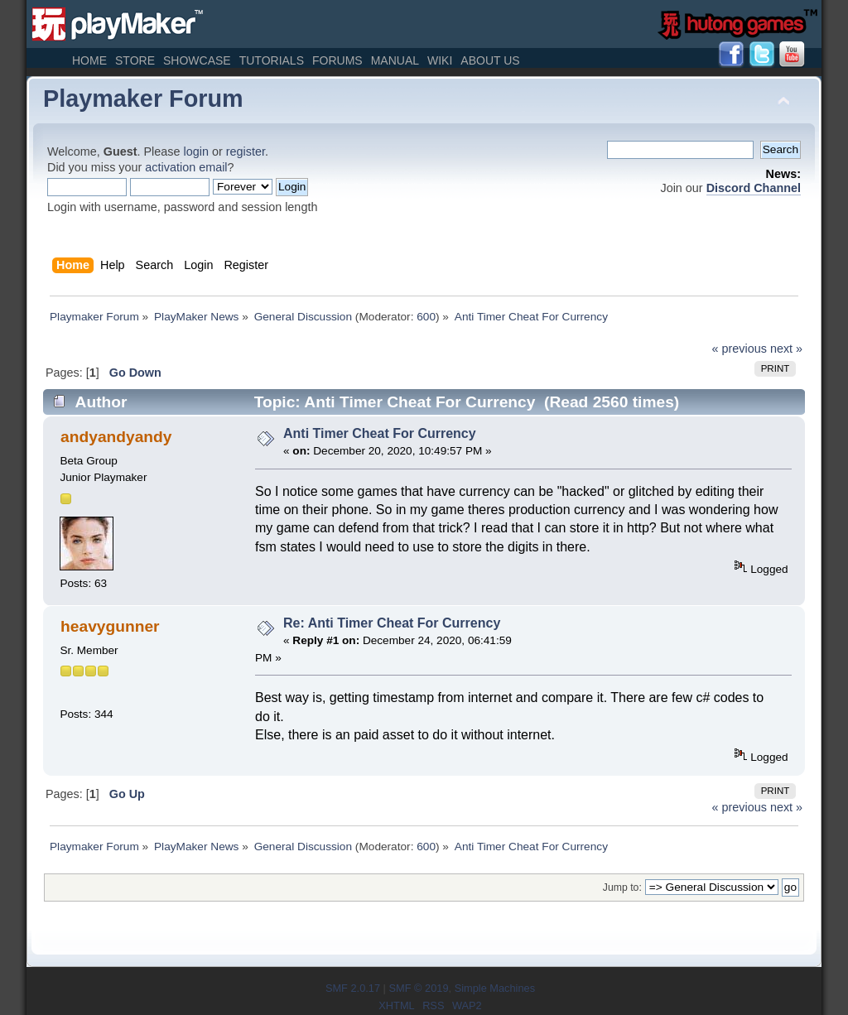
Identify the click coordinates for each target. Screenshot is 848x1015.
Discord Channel (753, 188)
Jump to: (622, 887)
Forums (337, 60)
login (196, 151)
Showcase (197, 60)
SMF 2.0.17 (352, 988)
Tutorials (271, 60)
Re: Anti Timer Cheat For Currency (391, 623)
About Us (489, 60)
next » (786, 348)
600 (426, 316)
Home (89, 60)
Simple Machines (495, 988)
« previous (739, 348)
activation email (186, 167)
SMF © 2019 (418, 988)
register (245, 151)
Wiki (439, 60)
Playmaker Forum (143, 98)
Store (135, 60)
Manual (395, 60)
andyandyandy (115, 436)
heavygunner (109, 626)
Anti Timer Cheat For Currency (379, 433)
